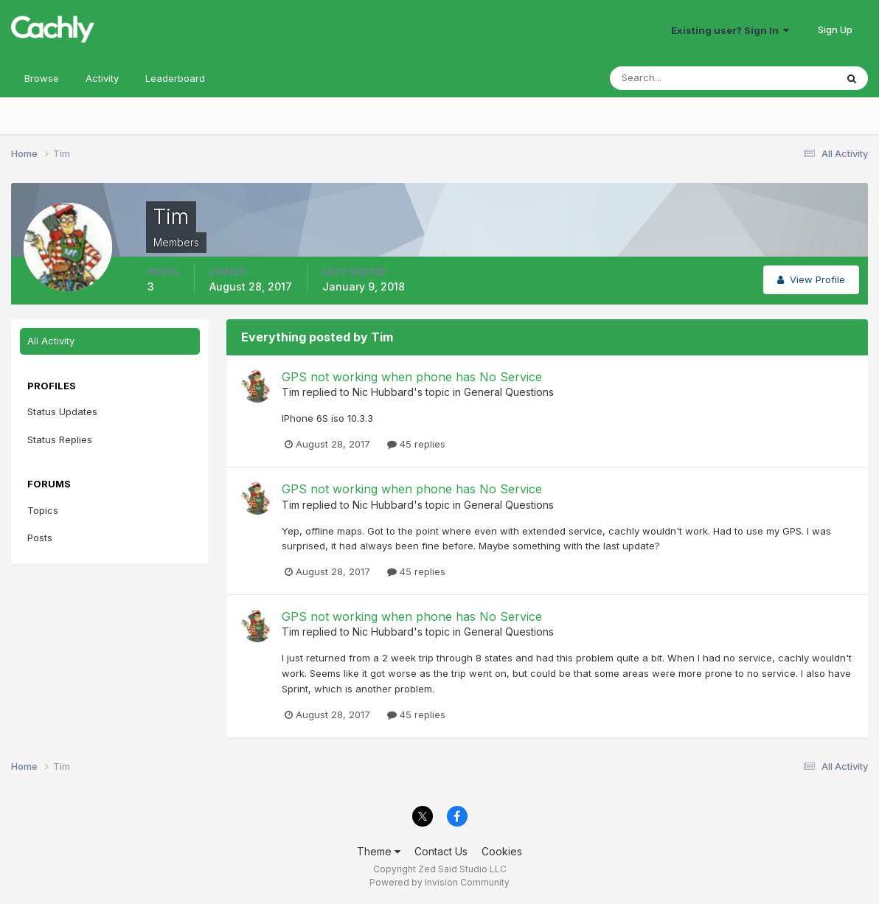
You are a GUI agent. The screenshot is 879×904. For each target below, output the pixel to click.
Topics (42, 510)
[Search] (675, 78)
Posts (39, 537)
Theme (378, 851)
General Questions (509, 392)
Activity (102, 78)
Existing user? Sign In (730, 30)
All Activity (50, 341)
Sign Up (835, 29)
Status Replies (59, 439)
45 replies (416, 444)
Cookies (502, 851)
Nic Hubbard (383, 392)
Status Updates (62, 411)
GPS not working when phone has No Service (412, 376)
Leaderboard (175, 78)
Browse (41, 78)
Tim (290, 392)
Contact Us (441, 851)
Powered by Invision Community (439, 882)
